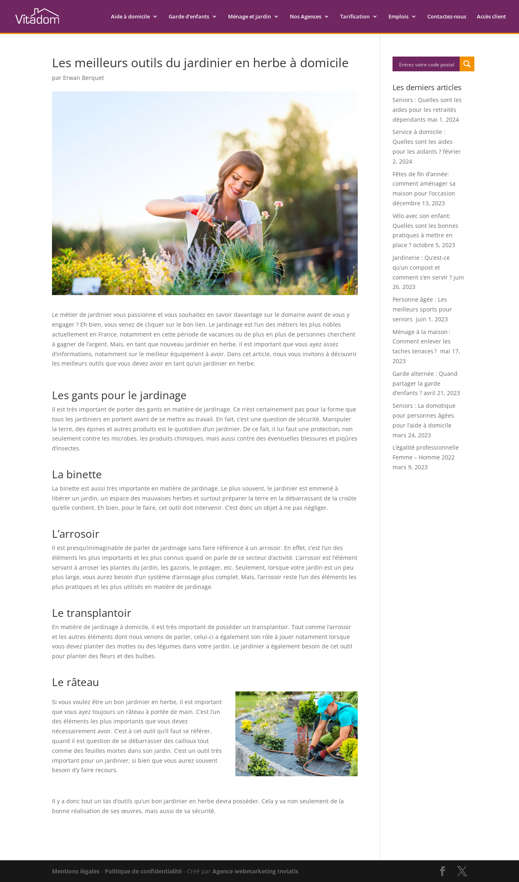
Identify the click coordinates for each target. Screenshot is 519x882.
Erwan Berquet (83, 78)
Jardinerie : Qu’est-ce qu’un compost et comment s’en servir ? (422, 267)
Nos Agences (305, 17)
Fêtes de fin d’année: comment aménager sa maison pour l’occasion (424, 184)
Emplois (398, 17)
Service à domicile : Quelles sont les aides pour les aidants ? (423, 141)
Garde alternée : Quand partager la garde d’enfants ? (425, 383)
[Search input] (426, 64)
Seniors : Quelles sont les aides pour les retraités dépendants (427, 109)
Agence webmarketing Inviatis (255, 871)
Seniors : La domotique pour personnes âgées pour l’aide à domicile (424, 415)
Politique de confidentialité (143, 871)
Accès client (491, 17)
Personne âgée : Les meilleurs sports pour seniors (422, 309)
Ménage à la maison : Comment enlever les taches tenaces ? (422, 341)
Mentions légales (75, 871)
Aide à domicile (130, 17)
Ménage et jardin (249, 17)
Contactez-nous (446, 17)
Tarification (355, 17)
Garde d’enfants (189, 17)
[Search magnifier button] (467, 64)
